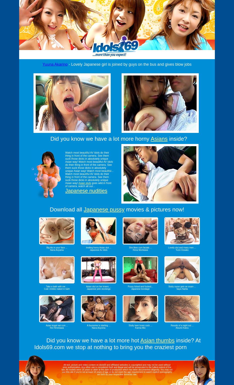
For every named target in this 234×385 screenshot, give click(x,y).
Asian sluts (85, 183)
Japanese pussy (104, 209)
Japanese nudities (86, 191)
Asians (159, 139)
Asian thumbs (157, 340)
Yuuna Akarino (55, 64)
